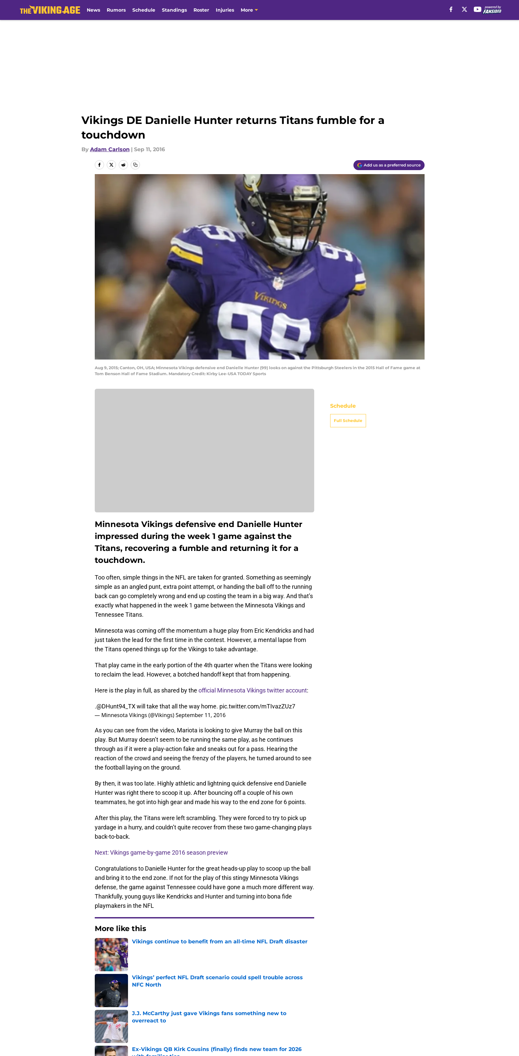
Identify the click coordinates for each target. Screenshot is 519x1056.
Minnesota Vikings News (146, 949)
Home (102, 949)
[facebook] (451, 9)
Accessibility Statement (197, 1019)
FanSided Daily (114, 1007)
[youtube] (477, 9)
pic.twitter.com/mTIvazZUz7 (257, 706)
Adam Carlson (110, 149)
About (103, 995)
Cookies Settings (340, 1019)
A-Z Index (267, 1019)
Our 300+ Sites (337, 995)
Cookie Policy (406, 1007)
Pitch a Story (182, 1007)
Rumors (116, 10)
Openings (178, 995)
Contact (265, 995)
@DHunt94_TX (115, 706)
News (93, 10)
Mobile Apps (405, 995)
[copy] (135, 164)
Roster (201, 10)
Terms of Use (335, 1007)
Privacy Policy (273, 1007)
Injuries (225, 10)
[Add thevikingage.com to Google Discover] (389, 165)
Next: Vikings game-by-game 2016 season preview (161, 852)
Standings (174, 10)
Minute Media (59, 1037)
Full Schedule (348, 420)
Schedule (143, 10)
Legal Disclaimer (117, 1019)
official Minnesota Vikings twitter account (252, 690)
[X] (464, 9)
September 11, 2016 (200, 715)
